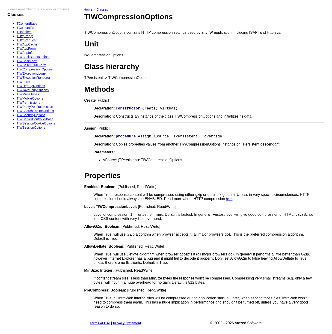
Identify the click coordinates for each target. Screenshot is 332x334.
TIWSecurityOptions (31, 115)
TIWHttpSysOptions (31, 86)
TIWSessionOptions (31, 127)
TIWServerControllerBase (35, 119)
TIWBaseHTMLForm (31, 65)
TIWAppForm (26, 48)
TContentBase (27, 23)
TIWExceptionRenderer (33, 77)
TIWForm (23, 82)
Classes (102, 9)
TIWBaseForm (27, 61)
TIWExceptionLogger (32, 73)
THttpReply (25, 36)
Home (88, 9)
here (229, 200)
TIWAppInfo (25, 53)
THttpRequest (26, 40)
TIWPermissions (28, 102)
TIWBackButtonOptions (33, 57)
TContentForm (27, 28)
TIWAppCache (27, 44)
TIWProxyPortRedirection (35, 107)
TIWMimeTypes (28, 94)
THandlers (24, 32)
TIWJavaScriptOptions (33, 90)
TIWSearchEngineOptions (35, 111)
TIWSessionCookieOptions (36, 123)
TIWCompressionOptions (35, 69)
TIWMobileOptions (30, 98)
